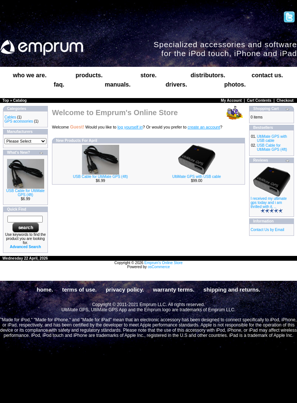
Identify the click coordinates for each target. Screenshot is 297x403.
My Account (231, 100)
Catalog (20, 100)
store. (148, 75)
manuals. (117, 84)
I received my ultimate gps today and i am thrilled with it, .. (269, 202)
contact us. (267, 75)
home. (45, 289)
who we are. (30, 75)
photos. (235, 84)
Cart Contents (259, 100)
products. (89, 75)
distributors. (207, 75)
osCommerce (159, 267)
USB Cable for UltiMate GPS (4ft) (25, 193)
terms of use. (79, 289)
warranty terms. (174, 289)
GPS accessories (18, 121)
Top (6, 100)
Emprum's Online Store (163, 263)
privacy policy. (125, 289)
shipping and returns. (231, 289)
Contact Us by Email (267, 230)
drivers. (176, 84)
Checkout (285, 100)
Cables (10, 117)
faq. (59, 84)
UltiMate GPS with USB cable (196, 177)
